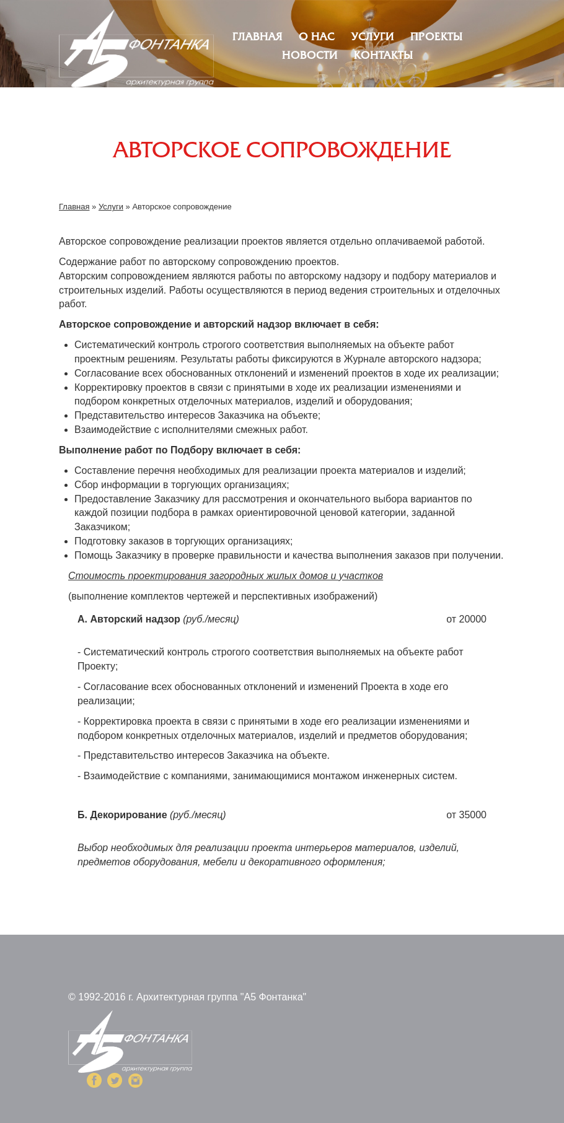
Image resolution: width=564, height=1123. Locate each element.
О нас (317, 38)
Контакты (383, 56)
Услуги (372, 38)
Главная (257, 38)
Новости (310, 56)
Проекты (436, 38)
